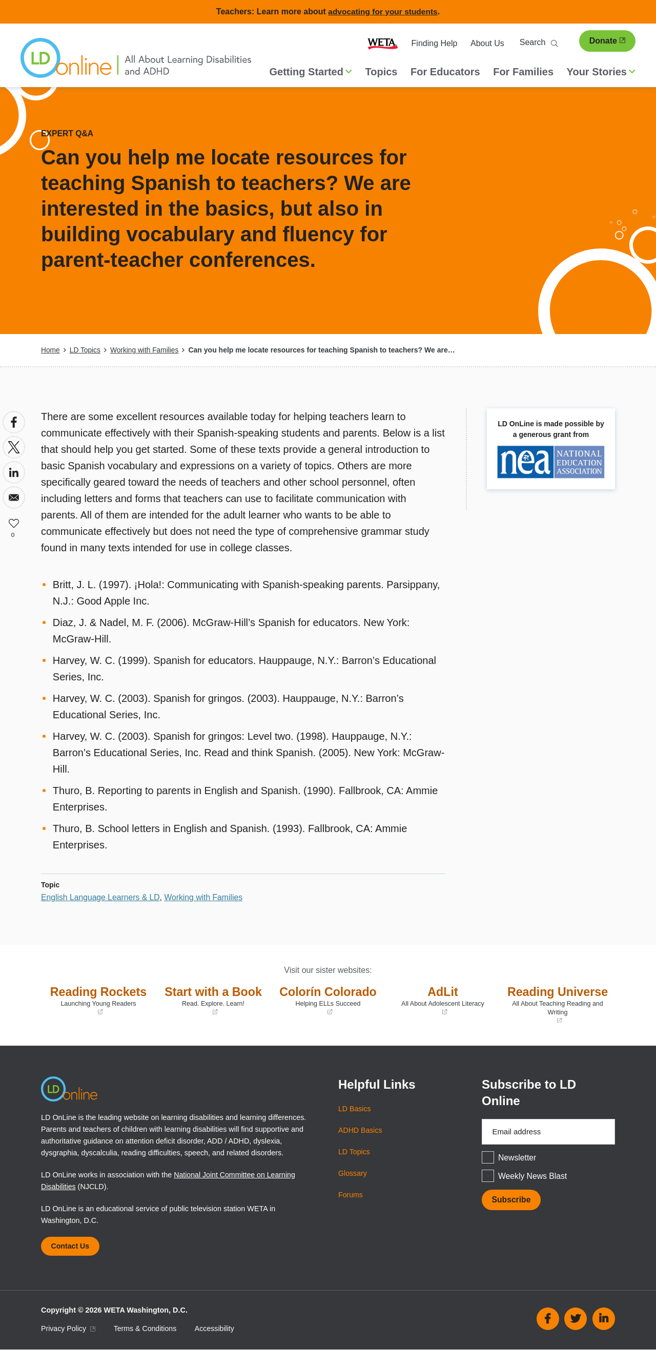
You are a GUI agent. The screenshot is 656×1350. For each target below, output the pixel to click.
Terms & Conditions (147, 1329)
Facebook (548, 1319)
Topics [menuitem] (381, 71)
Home (50, 350)
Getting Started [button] (311, 71)
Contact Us (70, 1246)
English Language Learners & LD (101, 896)
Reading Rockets (98, 1000)
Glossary (352, 1173)
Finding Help (435, 43)
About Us (487, 43)
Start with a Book (213, 1000)
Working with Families (146, 350)
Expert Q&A (67, 133)
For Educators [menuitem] (445, 71)
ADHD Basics (360, 1130)
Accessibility (217, 1329)
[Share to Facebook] (14, 421)
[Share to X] (14, 446)
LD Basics (355, 1108)
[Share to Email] (14, 497)
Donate (607, 40)
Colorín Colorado (328, 1000)
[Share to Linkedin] (14, 472)
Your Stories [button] (601, 71)
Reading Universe (557, 1004)
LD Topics (85, 350)
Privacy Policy (68, 1329)
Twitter (575, 1319)
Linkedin (603, 1319)
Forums (350, 1194)
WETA (382, 43)
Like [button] (14, 522)
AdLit (443, 1000)
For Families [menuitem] (523, 71)
